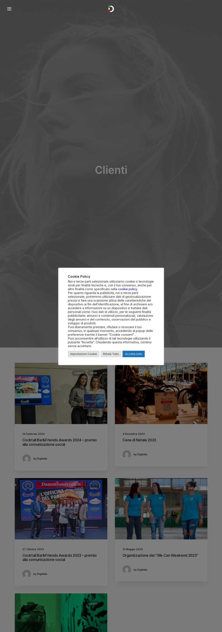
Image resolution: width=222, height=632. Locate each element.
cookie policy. (128, 289)
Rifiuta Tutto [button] (111, 354)
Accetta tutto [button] (133, 354)
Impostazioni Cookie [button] (83, 354)
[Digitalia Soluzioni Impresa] (111, 9)
